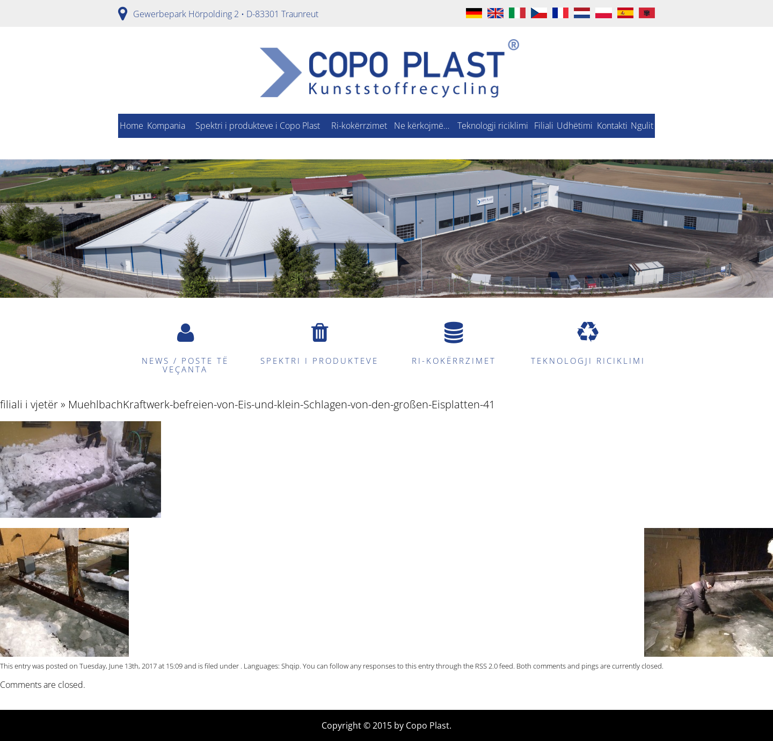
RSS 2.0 (486, 666)
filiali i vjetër (29, 404)
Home (131, 125)
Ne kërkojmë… (421, 125)
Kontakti (612, 125)
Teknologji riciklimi (492, 125)
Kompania (166, 125)
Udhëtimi (575, 125)
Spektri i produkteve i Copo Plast (257, 125)
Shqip (290, 666)
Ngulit (642, 125)
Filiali (543, 125)
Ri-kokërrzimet (359, 125)
